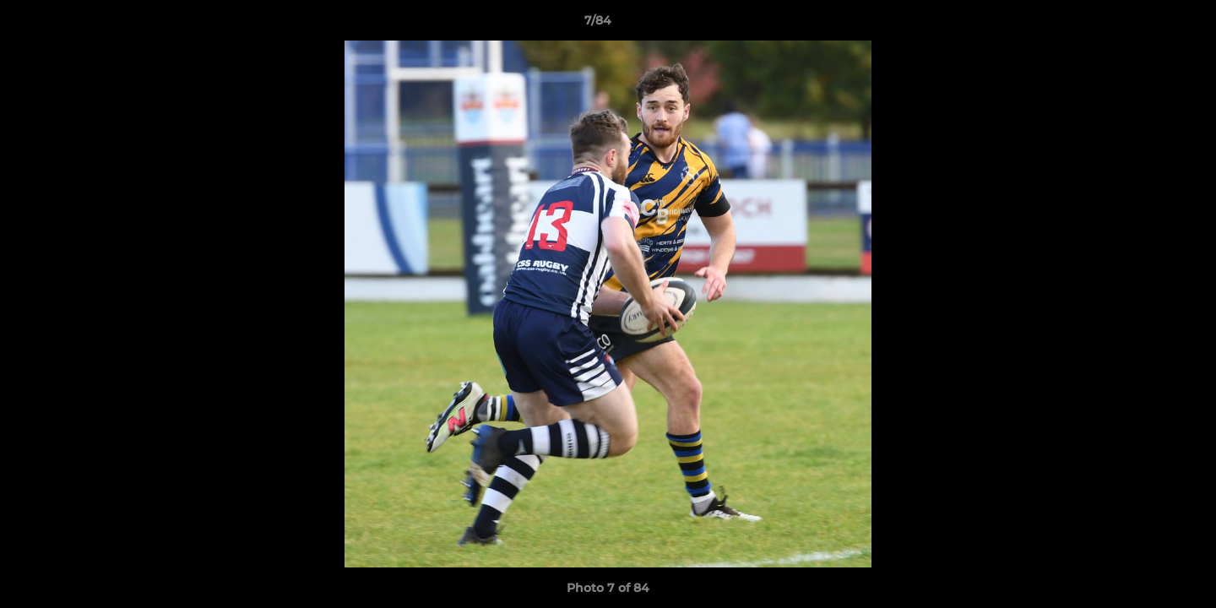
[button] (1145, 24)
